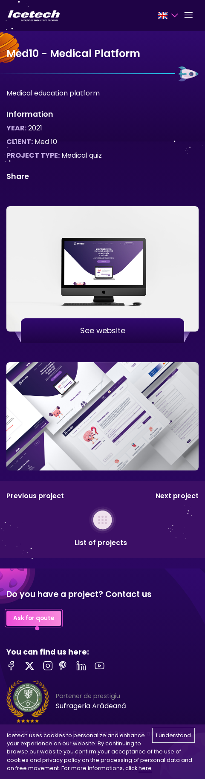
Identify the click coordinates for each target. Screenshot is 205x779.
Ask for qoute (33, 618)
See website (102, 331)
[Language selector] (168, 15)
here (145, 768)
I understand (173, 735)
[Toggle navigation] (188, 15)
